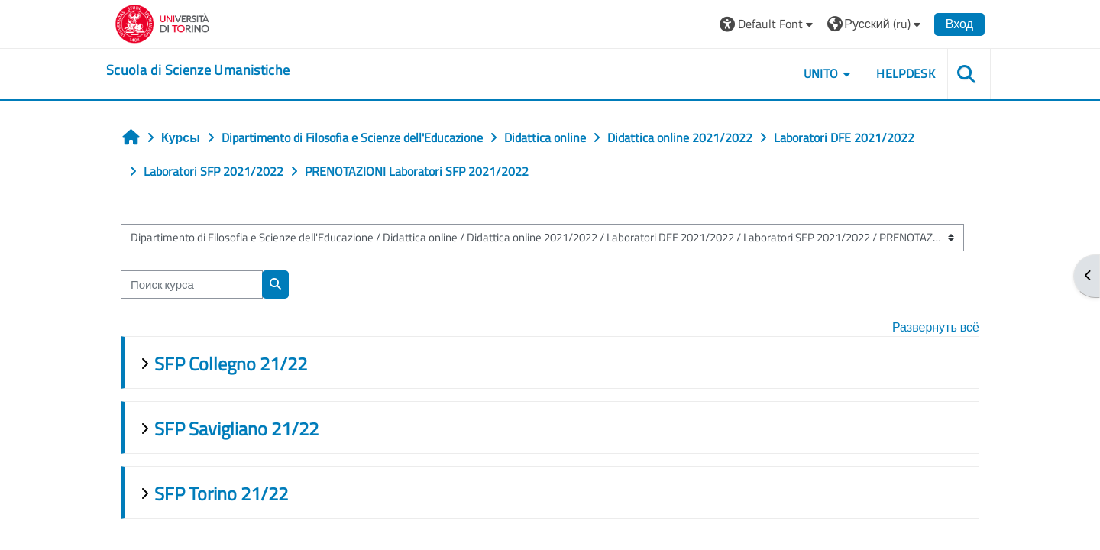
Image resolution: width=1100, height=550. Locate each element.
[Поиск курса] (192, 284)
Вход (959, 24)
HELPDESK (905, 73)
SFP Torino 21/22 (221, 493)
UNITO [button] (821, 73)
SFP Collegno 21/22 (230, 363)
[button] (768, 24)
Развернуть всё (935, 327)
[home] (198, 70)
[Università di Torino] (162, 22)
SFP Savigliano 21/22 (236, 428)
